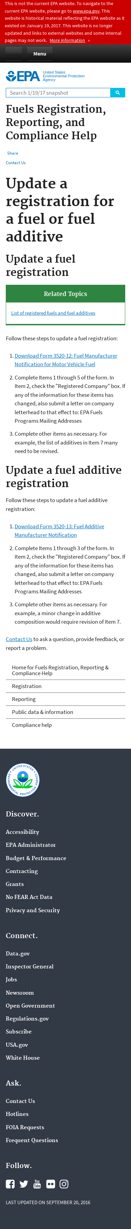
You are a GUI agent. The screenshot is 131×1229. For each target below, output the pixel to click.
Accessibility (22, 832)
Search (117, 92)
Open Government (30, 1006)
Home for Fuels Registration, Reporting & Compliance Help (60, 670)
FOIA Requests (25, 1128)
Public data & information (42, 712)
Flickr (50, 1184)
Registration (27, 686)
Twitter (23, 1184)
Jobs (11, 980)
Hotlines (17, 1114)
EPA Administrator (31, 845)
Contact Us (16, 163)
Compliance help (32, 725)
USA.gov (17, 1045)
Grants (15, 885)
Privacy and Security (33, 911)
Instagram (64, 1184)
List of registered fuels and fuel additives (53, 313)
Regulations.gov (27, 1019)
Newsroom (20, 993)
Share (12, 153)
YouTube (37, 1184)
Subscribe (19, 1032)
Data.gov (18, 954)
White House (23, 1058)
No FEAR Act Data (29, 897)
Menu (39, 53)
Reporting (24, 699)
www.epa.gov (86, 11)
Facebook (10, 1184)
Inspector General (29, 967)
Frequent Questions (32, 1141)
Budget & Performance (36, 859)
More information (67, 40)
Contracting (22, 872)
